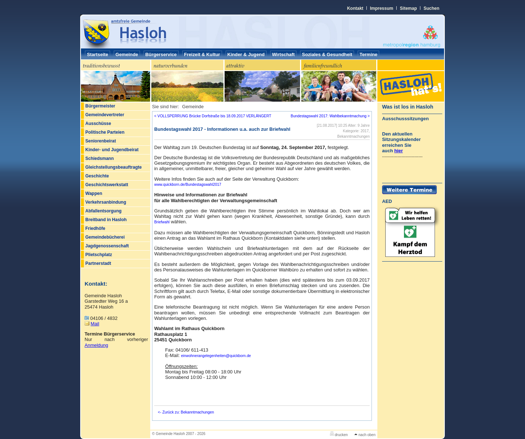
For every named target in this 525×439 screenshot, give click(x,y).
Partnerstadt (98, 263)
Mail (95, 323)
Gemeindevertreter (104, 114)
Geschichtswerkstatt (106, 184)
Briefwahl (162, 222)
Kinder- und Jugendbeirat (112, 149)
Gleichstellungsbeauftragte (113, 167)
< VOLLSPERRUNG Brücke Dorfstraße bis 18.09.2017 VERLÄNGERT (212, 116)
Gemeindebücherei (105, 237)
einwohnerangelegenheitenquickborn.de (216, 356)
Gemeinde (127, 54)
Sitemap (408, 8)
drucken (339, 435)
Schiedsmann (99, 158)
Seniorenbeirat (100, 141)
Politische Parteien (104, 132)
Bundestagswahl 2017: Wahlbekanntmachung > (330, 116)
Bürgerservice (161, 54)
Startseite (97, 54)
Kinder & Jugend (246, 54)
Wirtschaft (283, 54)
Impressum (381, 8)
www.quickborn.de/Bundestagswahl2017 (187, 185)
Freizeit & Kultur (202, 54)
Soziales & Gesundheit (327, 54)
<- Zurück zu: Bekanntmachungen (186, 412)
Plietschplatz (98, 254)
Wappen (93, 193)
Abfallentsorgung (103, 210)
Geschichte (97, 176)
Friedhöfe (95, 228)
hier (398, 150)
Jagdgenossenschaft (107, 245)
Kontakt (355, 8)
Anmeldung (96, 345)
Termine (368, 54)
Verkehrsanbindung (105, 202)
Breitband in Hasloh (106, 219)
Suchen (431, 8)
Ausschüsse (98, 123)
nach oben (365, 435)
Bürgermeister (100, 106)
